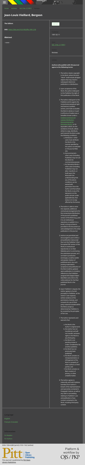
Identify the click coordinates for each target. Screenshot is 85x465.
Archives (14, 8)
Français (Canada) (11, 422)
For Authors (8, 439)
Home (6, 8)
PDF (56, 24)
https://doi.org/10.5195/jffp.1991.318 (22, 29)
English (7, 419)
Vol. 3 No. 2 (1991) (25, 8)
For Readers (8, 435)
